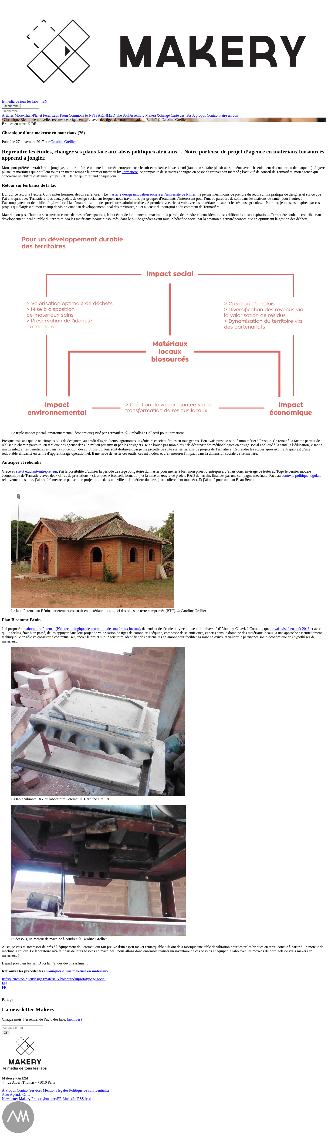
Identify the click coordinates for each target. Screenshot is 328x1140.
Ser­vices (35, 1090)
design (37, 979)
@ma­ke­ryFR (52, 1099)
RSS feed (84, 1099)
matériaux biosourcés (59, 979)
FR (4, 987)
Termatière (130, 172)
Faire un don (228, 115)
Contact (212, 115)
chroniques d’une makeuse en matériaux (76, 971)
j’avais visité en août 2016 (290, 629)
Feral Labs (51, 115)
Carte (26, 1094)
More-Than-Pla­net (28, 115)
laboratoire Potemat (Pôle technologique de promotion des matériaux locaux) (82, 629)
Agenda (15, 1094)
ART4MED (106, 115)
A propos (199, 115)
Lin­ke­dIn (69, 1099)
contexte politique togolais (301, 475)
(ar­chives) (74, 1019)
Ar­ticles (8, 115)
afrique (8, 979)
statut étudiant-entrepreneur (36, 471)
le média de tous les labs (20, 101)
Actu (5, 1094)
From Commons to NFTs (78, 115)
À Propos (9, 1090)
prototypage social (90, 979)
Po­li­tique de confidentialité (89, 1090)
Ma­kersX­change (157, 115)
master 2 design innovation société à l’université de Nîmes (152, 194)
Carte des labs (181, 115)
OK (6, 1032)
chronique (22, 979)
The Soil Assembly (130, 115)
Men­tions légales (55, 1090)
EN (4, 983)
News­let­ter (10, 1099)
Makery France (30, 1099)
